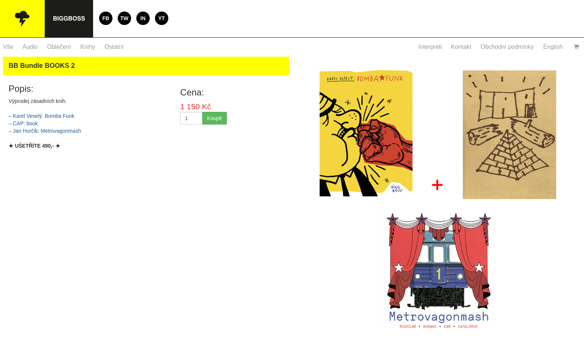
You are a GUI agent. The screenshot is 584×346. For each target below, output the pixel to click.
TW (124, 18)
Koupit (214, 118)
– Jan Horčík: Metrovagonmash (45, 131)
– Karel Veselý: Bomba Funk (41, 116)
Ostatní (114, 47)
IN (143, 18)
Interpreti (430, 47)
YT (161, 18)
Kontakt (461, 47)
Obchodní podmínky (507, 47)
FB (106, 18)
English (553, 47)
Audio (30, 47)
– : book (23, 123)
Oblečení (59, 47)
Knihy (87, 47)
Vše (8, 47)
